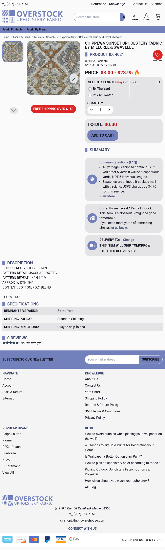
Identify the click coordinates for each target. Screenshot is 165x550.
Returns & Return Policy (102, 405)
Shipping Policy (96, 398)
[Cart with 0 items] (158, 17)
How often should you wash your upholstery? (117, 481)
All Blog (90, 487)
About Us (91, 379)
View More (107, 196)
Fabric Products (13, 29)
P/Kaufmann (11, 447)
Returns (98, 4)
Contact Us (140, 4)
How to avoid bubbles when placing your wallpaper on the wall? (123, 436)
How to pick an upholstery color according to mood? (122, 463)
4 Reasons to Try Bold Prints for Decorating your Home (119, 447)
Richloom (102, 61)
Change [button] (128, 240)
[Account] (146, 17)
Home (6, 379)
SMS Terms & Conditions (103, 411)
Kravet (7, 460)
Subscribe (150, 359)
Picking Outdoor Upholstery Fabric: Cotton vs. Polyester (117, 471)
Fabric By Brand (37, 29)
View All (8, 473)
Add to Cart (102, 135)
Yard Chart (92, 392)
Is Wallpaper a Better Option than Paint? (113, 456)
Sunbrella (9, 453)
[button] (74, 78)
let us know (118, 228)
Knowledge (118, 4)
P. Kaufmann (11, 466)
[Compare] (134, 17)
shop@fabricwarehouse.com (82, 520)
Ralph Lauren (11, 434)
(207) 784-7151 (15, 4)
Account (8, 385)
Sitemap (157, 4)
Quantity (95, 103)
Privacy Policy (95, 418)
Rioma (7, 440)
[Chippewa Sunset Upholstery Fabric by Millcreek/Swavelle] (53, 68)
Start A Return (12, 392)
